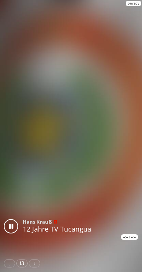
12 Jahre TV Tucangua (57, 228)
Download (36, 263)
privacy (133, 3)
